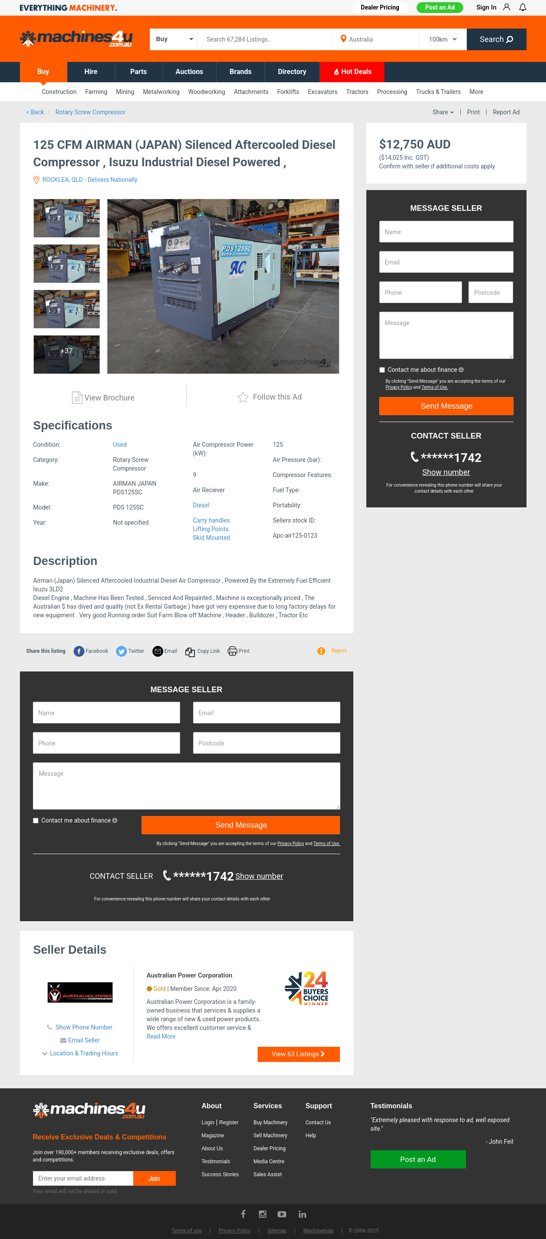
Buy (43, 72)
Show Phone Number (83, 1027)
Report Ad (506, 112)
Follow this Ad (269, 397)
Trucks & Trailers (438, 91)
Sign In (486, 7)
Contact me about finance (75, 820)
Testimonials (216, 1161)
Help (311, 1136)
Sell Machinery (271, 1136)
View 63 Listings (299, 1054)
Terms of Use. (326, 843)
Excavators (322, 91)
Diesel (201, 505)
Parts (138, 72)
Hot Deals (352, 71)
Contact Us (318, 1123)
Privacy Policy (291, 843)
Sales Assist (268, 1174)
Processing (392, 91)
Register (229, 1123)
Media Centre (269, 1161)
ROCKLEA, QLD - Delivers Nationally (85, 179)
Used (120, 444)
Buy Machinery (271, 1123)
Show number (259, 876)
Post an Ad (440, 7)
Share (443, 112)
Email (165, 651)
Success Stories (220, 1174)
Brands (240, 72)
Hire (90, 72)
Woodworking (206, 91)
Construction (59, 91)
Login (208, 1123)
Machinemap (319, 1231)
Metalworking (161, 91)
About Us (212, 1148)
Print (473, 112)
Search (496, 39)
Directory (292, 72)
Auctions (190, 72)
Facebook (91, 651)
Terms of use (186, 1231)
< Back (35, 112)
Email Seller (84, 1040)
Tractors (357, 91)
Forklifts (288, 91)
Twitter (130, 651)
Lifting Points (211, 529)
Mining (125, 91)
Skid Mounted (211, 537)
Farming (96, 91)
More (476, 91)
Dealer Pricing (270, 1148)
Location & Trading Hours (84, 1053)
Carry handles (211, 520)
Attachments (251, 91)
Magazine (213, 1136)
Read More (161, 1036)
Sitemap (277, 1231)
